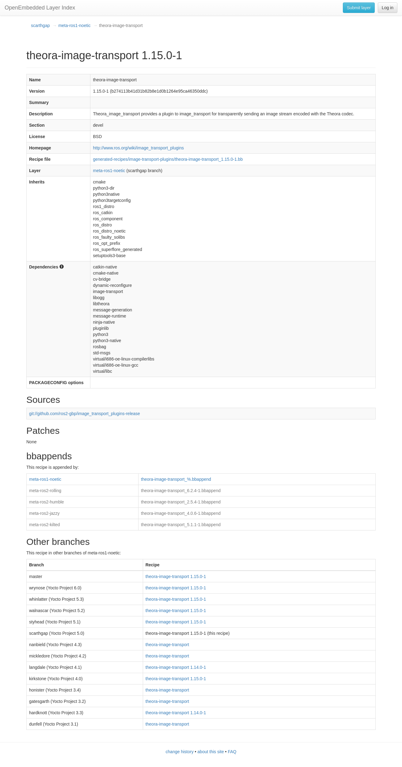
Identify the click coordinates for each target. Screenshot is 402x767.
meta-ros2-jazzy (44, 513)
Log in (387, 7)
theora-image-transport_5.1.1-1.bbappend (181, 524)
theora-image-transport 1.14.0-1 (176, 667)
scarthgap (40, 25)
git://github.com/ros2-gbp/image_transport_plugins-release (84, 413)
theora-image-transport (167, 644)
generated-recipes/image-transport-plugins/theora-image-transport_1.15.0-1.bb (168, 159)
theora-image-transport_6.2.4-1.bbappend (181, 490)
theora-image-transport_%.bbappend (176, 479)
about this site (210, 751)
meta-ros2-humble (46, 501)
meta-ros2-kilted (44, 524)
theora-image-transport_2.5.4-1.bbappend (181, 501)
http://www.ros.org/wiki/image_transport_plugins (138, 147)
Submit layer (359, 7)
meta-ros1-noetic (74, 25)
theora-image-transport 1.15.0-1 (176, 576)
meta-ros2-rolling (45, 490)
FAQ (232, 751)
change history (180, 751)
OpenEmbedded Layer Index (40, 8)
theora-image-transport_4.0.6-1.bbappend (181, 513)
